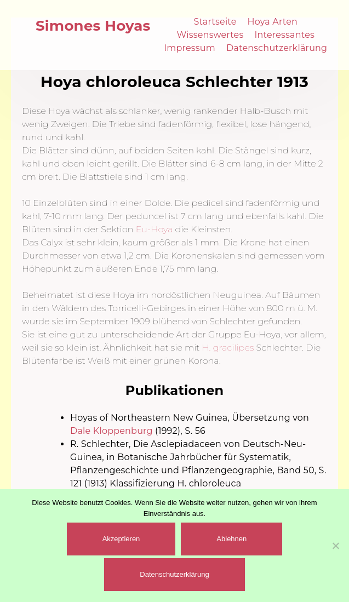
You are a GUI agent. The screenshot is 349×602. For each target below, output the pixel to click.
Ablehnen (231, 539)
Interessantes (284, 35)
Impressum (189, 48)
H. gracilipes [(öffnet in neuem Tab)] (228, 347)
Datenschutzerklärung (276, 48)
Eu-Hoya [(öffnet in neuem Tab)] (154, 229)
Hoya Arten (273, 21)
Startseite (214, 21)
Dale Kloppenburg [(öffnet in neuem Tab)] (111, 431)
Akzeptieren (121, 539)
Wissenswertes (210, 35)
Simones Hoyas (93, 26)
